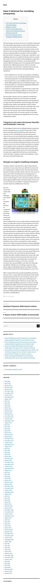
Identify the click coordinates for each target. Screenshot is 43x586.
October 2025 (8, 395)
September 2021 (9, 492)
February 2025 (9, 411)
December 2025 (9, 391)
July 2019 (7, 543)
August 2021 (8, 494)
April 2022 (8, 478)
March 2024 (8, 432)
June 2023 (7, 450)
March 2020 (8, 527)
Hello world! (18, 369)
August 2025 (8, 399)
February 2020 (9, 529)
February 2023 (9, 458)
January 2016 (8, 571)
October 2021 (8, 490)
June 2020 (7, 522)
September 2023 (9, 444)
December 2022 (9, 462)
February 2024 (9, 434)
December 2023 (9, 438)
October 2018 (8, 559)
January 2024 (8, 436)
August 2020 (8, 518)
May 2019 (7, 547)
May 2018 (7, 565)
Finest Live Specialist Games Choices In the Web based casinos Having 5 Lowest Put (15, 31)
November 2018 (9, 557)
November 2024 (9, 417)
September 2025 (9, 397)
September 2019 (9, 539)
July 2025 (7, 401)
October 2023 (8, 442)
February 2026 (9, 387)
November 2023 (9, 440)
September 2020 (9, 516)
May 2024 (7, 428)
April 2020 (8, 526)
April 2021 (7, 502)
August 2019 (8, 541)
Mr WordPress (9, 369)
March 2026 (8, 385)
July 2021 (7, 496)
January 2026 (8, 389)
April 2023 (8, 454)
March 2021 (8, 504)
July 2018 (7, 561)
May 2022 (7, 476)
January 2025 (8, 413)
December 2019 (9, 533)
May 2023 (7, 452)
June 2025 (7, 403)
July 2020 (7, 520)
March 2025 (8, 409)
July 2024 (7, 425)
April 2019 (7, 549)
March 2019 (8, 551)
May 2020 (7, 524)
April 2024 (8, 430)
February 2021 (8, 506)
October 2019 (8, 537)
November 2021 (9, 488)
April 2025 (8, 407)
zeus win (18, 130)
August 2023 (8, 446)
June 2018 (7, 563)
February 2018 (9, 569)
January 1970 (8, 573)
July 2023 (7, 448)
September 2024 (9, 421)
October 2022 (8, 466)
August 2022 (8, 470)
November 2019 (9, 535)
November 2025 (9, 393)
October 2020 (8, 514)
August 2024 (8, 423)
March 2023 (8, 456)
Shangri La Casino (11, 27)
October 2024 (8, 419)
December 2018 (9, 555)
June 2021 (7, 498)
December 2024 (9, 415)
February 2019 (8, 553)
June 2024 (7, 426)
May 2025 (7, 405)
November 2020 (9, 512)
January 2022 (8, 484)
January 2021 (8, 508)
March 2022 (8, 480)
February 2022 (9, 482)
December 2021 (9, 486)
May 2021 (7, 500)
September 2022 (9, 468)
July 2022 (7, 472)
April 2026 (8, 383)
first (5, 5)
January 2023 (8, 460)
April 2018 (7, 567)
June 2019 (7, 545)
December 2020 (9, 510)
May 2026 (7, 381)
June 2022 (7, 474)
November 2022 (9, 464)
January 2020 (8, 531)
